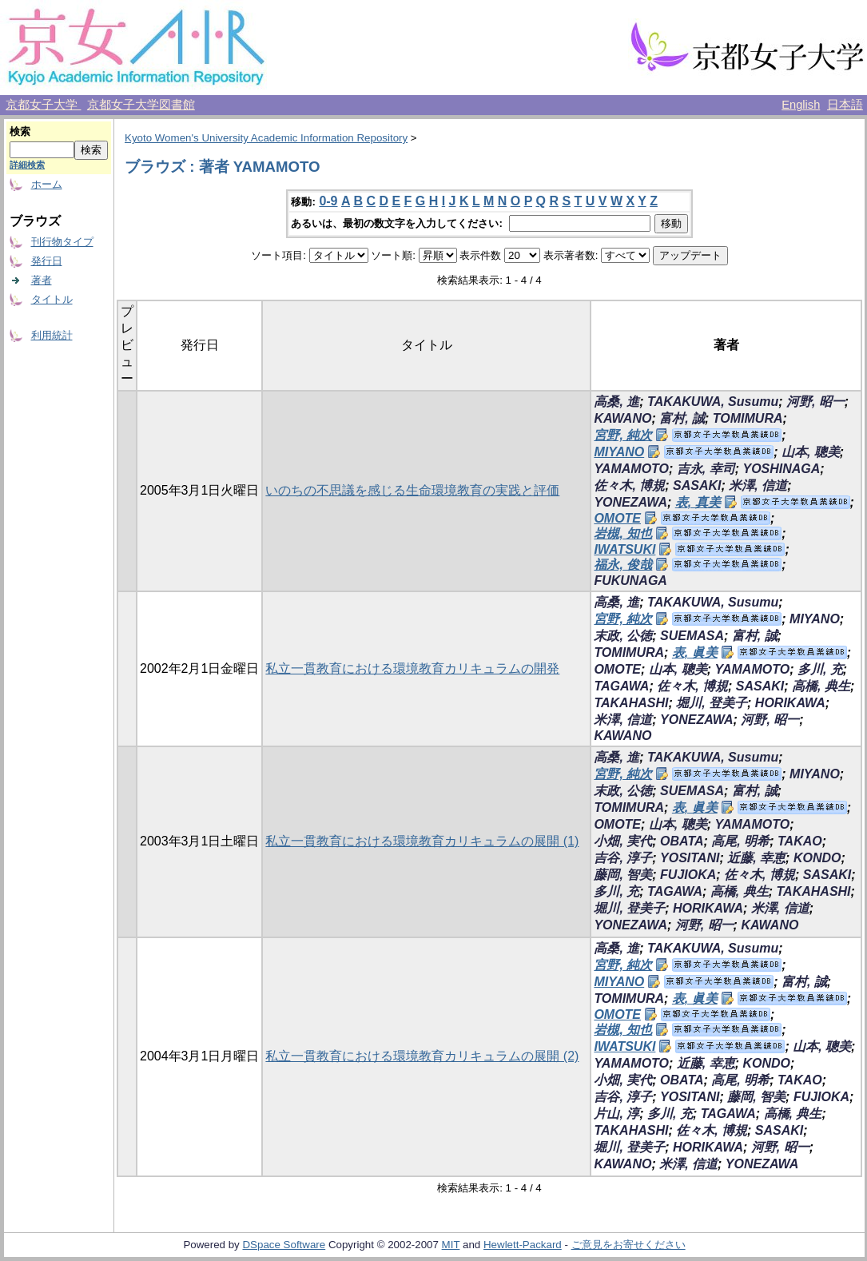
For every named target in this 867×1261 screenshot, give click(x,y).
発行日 (46, 261)
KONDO (817, 858)
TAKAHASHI (631, 703)
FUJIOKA (688, 874)
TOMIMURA (748, 418)
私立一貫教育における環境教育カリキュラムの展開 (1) (422, 841)
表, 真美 (698, 502)
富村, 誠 (682, 418)
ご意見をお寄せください (628, 1245)
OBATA (682, 841)
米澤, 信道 (758, 485)
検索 (20, 131)
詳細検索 (27, 164)
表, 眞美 (695, 652)
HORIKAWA (790, 703)
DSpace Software (283, 1245)
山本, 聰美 (810, 452)
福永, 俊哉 (623, 564)
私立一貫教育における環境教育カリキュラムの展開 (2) (422, 1056)
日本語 (845, 104)
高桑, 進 (616, 401)
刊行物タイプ (62, 242)
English (800, 104)
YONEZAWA (630, 502)
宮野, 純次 (623, 435)
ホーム (46, 184)
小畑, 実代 (623, 841)
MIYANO (619, 452)
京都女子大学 (43, 104)
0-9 (328, 201)
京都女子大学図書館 (141, 104)
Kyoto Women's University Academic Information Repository (266, 138)
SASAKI (697, 485)
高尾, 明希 (740, 841)
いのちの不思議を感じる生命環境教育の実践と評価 (412, 490)
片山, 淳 (616, 1113)
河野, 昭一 (815, 401)
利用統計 (52, 335)
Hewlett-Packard (522, 1245)
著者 (41, 280)
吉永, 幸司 (706, 468)
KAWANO (622, 418)
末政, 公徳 (623, 635)
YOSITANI (689, 858)
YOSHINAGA (781, 468)
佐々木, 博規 (629, 485)
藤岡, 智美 (623, 874)
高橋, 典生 (821, 686)
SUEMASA (692, 635)
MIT (451, 1245)
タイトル (52, 299)
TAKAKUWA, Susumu (712, 401)
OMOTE (617, 518)
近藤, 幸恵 (756, 858)
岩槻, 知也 (623, 533)
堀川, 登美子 (711, 703)
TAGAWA (621, 686)
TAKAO (800, 841)
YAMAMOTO (631, 468)
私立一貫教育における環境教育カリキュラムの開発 (412, 668)
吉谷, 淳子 (623, 858)
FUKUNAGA (630, 580)
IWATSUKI (624, 549)
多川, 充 (820, 669)
